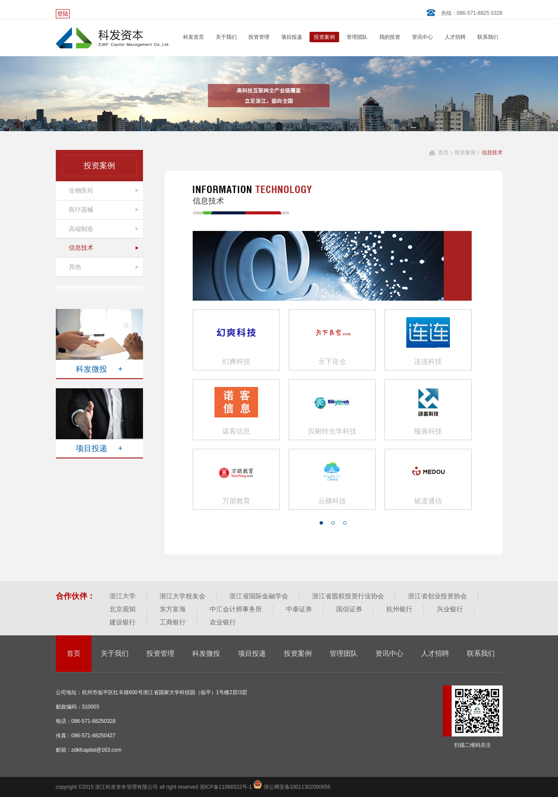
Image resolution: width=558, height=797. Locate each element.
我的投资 (389, 37)
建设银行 (122, 622)
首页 (443, 152)
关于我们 (226, 37)
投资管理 (258, 37)
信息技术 (81, 247)
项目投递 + (99, 448)
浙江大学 (122, 596)
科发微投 (206, 653)
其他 (75, 266)
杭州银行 (399, 609)
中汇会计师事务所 (236, 609)
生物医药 (81, 190)
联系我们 (487, 37)
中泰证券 (299, 609)
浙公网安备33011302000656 (291, 787)
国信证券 (349, 609)
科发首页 (193, 37)
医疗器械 (81, 209)
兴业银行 (450, 609)
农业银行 (223, 622)
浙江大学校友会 (182, 596)
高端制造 (81, 228)
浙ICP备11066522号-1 (226, 787)
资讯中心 (422, 37)
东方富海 (173, 609)
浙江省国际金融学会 (258, 596)
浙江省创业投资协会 (437, 596)
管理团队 (357, 37)
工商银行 (173, 622)
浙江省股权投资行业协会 (348, 596)
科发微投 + (99, 369)
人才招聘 (455, 37)
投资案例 (324, 37)
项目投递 (291, 37)
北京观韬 (122, 609)
